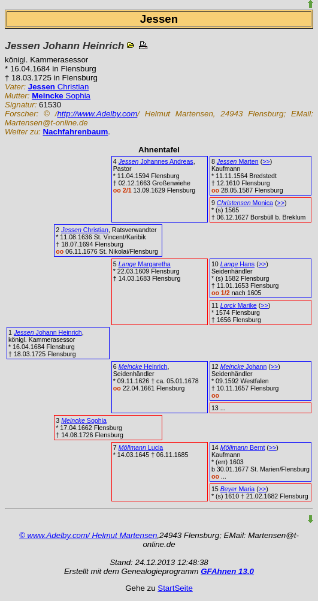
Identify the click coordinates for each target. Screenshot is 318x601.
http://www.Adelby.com (97, 113)
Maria (237, 488)
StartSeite (175, 588)
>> (265, 161)
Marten (238, 161)
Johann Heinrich (48, 332)
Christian (58, 86)
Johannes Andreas (156, 161)
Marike (238, 305)
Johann (243, 366)
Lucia (141, 447)
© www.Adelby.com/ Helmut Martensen (88, 535)
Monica (245, 202)
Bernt (242, 447)
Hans (237, 264)
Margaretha (145, 264)
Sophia (61, 95)
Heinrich (143, 366)
